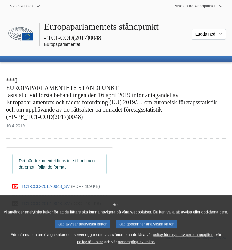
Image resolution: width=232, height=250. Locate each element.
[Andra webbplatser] (199, 6)
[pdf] (56, 186)
